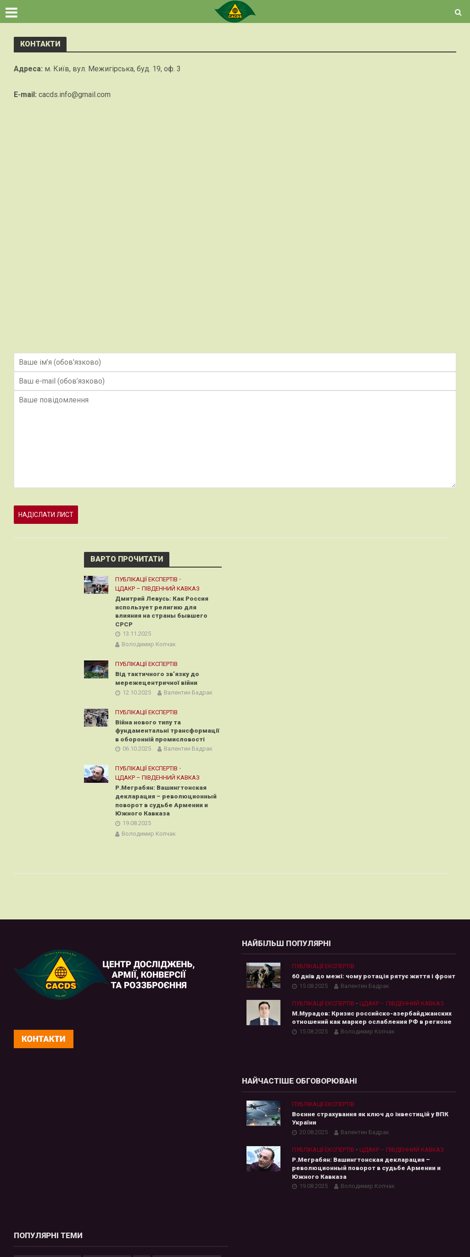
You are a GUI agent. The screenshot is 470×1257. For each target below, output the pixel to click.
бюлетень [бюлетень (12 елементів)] (261, 1206)
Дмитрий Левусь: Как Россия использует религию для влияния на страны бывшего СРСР (163, 611)
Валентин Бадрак (188, 693)
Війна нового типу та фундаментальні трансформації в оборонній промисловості (167, 731)
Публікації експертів (146, 579)
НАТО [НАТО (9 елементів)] (382, 1159)
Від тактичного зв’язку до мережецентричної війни (158, 679)
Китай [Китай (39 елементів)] (354, 1159)
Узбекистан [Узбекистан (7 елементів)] (418, 1174)
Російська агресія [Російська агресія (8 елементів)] (310, 1174)
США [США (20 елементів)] (382, 1174)
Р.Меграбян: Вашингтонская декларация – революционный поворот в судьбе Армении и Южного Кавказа (167, 802)
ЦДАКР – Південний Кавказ (157, 588)
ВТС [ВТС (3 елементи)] (417, 1143)
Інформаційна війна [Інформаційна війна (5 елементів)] (415, 1127)
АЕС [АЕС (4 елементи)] (252, 1143)
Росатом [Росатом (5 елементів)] (259, 1174)
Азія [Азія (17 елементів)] (276, 1143)
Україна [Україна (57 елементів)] (258, 1190)
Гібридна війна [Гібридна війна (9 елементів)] (268, 1159)
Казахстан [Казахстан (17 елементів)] (318, 1159)
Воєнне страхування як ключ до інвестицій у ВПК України (143, 1139)
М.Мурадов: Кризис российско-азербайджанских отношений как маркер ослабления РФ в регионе (360, 1033)
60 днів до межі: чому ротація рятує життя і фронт (364, 983)
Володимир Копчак (149, 645)
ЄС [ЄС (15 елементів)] (370, 1127)
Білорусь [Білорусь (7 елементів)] (386, 1143)
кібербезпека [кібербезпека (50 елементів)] (361, 1206)
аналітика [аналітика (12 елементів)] (423, 1190)
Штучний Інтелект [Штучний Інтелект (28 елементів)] (370, 1190)
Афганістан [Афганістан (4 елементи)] (311, 1143)
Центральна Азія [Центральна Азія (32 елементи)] (306, 1190)
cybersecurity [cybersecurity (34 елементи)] (335, 1127)
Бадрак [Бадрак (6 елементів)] (351, 1143)
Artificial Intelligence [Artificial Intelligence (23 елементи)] (275, 1127)
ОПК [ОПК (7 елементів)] (408, 1159)
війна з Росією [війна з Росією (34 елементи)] (308, 1206)
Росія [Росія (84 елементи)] (356, 1174)
